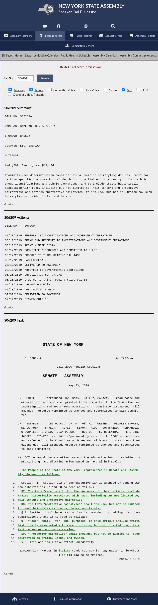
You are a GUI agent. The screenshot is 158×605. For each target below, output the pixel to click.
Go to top (8, 212)
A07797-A (49, 134)
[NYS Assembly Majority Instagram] (86, 28)
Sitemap (20, 598)
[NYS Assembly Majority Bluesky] (99, 28)
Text (130, 98)
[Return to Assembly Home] (79, 10)
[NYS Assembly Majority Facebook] (58, 28)
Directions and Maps (122, 598)
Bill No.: (9, 85)
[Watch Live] (44, 28)
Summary (19, 98)
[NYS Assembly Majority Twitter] (72, 28)
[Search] (113, 28)
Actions (39, 98)
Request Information (67, 598)
